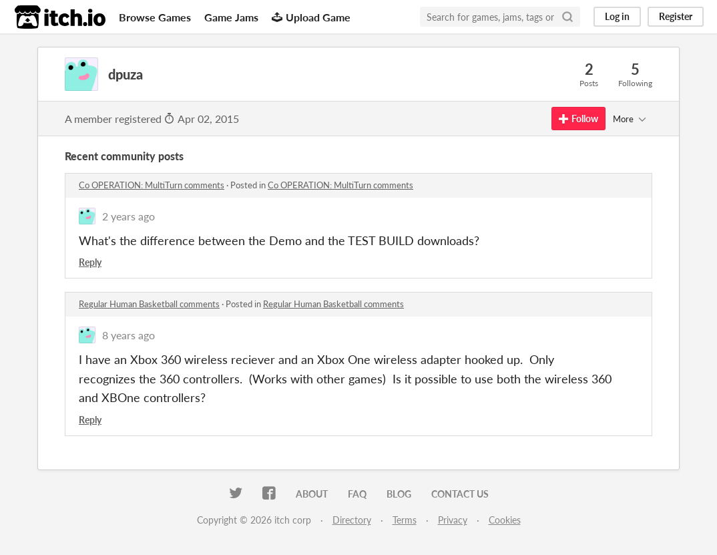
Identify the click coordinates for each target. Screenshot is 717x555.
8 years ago (128, 335)
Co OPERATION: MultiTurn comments (151, 185)
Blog (399, 494)
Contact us (460, 494)
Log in (617, 16)
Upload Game (311, 17)
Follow (578, 118)
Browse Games (155, 17)
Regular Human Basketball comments (149, 304)
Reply (90, 262)
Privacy (452, 520)
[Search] (567, 17)
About (312, 494)
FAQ (357, 494)
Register (675, 16)
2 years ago (128, 216)
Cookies (505, 520)
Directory (351, 520)
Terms (405, 520)
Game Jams (231, 17)
